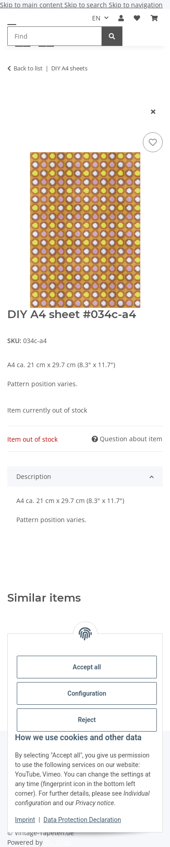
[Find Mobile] (54, 36)
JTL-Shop (57, 842)
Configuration (87, 693)
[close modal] (153, 111)
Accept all (87, 667)
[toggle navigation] (11, 24)
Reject (87, 719)
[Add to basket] (14, 97)
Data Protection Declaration (82, 819)
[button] (121, 18)
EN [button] (96, 18)
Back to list (28, 68)
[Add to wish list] (153, 142)
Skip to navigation (136, 4)
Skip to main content (32, 4)
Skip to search (86, 4)
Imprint (25, 819)
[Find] (112, 36)
